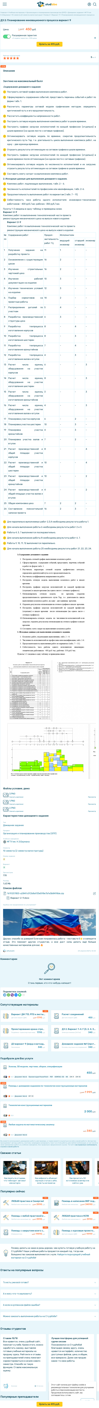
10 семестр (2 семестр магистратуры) (23, 851)
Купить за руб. (49, 44)
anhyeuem (9, 951)
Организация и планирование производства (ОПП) (29, 833)
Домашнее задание (13, 825)
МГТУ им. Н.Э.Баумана (16, 841)
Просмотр (92, 797)
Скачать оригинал (16, 797)
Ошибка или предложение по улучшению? (19, 905)
